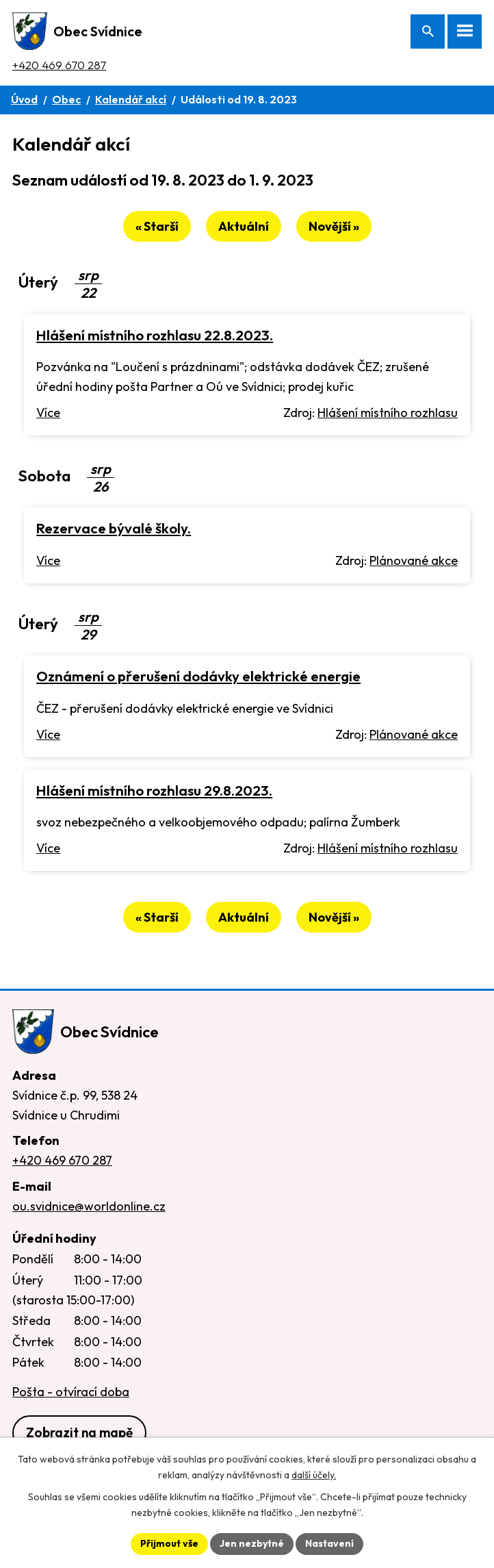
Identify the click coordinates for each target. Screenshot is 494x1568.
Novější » (334, 226)
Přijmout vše (169, 1543)
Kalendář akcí (130, 99)
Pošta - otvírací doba (70, 1392)
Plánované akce (413, 560)
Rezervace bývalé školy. (113, 528)
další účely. (313, 1475)
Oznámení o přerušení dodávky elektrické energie (198, 676)
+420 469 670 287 (59, 65)
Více (48, 412)
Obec (66, 99)
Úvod (24, 99)
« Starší (157, 226)
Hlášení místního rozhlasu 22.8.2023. (154, 335)
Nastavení (329, 1543)
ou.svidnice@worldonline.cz (89, 1206)
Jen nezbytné (252, 1543)
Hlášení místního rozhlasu (387, 412)
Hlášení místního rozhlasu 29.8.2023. (154, 790)
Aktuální (243, 226)
